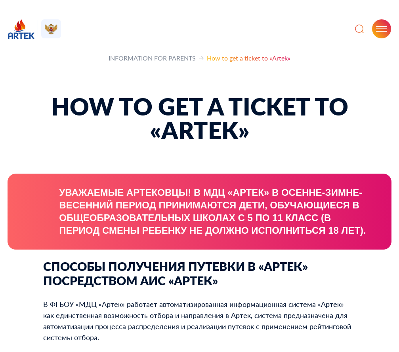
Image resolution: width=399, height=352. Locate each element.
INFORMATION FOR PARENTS (152, 58)
